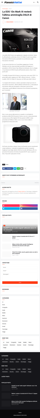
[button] (2, 2)
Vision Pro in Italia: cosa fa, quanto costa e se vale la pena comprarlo (25, 252)
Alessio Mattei (9, 22)
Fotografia (4, 307)
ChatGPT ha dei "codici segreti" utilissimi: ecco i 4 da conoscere (24, 386)
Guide (3, 310)
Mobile (3, 312)
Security (4, 323)
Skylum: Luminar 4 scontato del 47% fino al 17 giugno (23, 237)
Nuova (3, 182)
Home (20, 412)
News (10, 8)
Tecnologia (4, 329)
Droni (3, 304)
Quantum (4, 318)
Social (3, 326)
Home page (5, 8)
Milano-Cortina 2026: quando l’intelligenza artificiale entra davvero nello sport (22, 245)
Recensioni (4, 321)
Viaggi (3, 331)
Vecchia (36, 182)
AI (2, 302)
